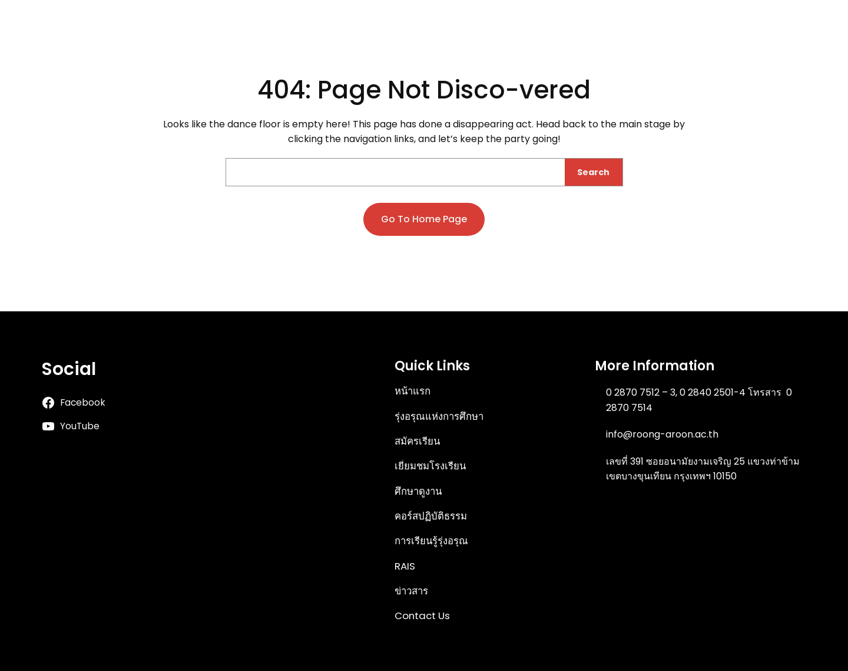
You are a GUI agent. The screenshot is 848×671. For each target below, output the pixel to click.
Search (593, 172)
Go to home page (424, 219)
